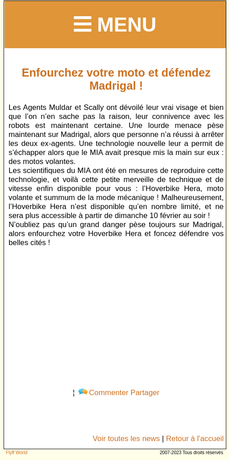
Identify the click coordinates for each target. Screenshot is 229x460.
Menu (115, 24)
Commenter (103, 392)
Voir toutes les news (126, 438)
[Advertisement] (116, 316)
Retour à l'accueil (195, 438)
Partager (144, 392)
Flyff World (16, 452)
